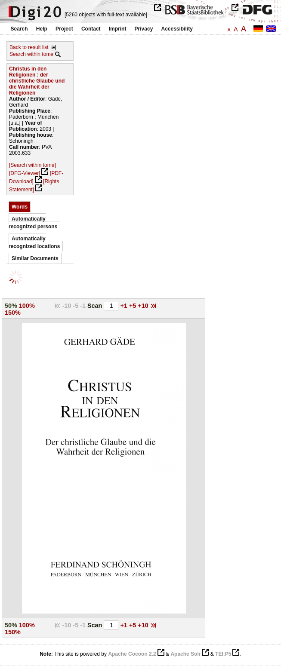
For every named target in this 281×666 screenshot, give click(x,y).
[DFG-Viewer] (24, 173)
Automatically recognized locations (34, 242)
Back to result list (29, 47)
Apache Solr (185, 654)
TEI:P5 (223, 654)
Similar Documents (35, 258)
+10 (144, 305)
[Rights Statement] (34, 185)
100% (27, 305)
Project (64, 29)
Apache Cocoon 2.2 (132, 654)
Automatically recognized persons (33, 223)
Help (41, 29)
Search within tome (31, 54)
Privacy (144, 29)
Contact (91, 29)
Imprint (118, 29)
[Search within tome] (32, 165)
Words (20, 207)
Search (19, 29)
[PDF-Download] (36, 177)
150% (13, 312)
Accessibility (177, 29)
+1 (124, 305)
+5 (133, 305)
